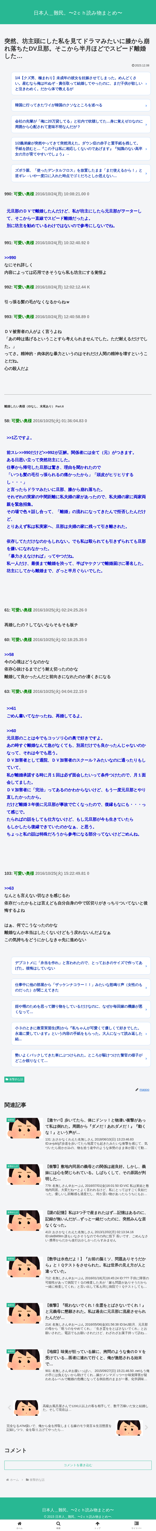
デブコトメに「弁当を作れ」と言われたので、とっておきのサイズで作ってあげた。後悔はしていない (78, 965)
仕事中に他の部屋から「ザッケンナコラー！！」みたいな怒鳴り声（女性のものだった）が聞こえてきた (78, 987)
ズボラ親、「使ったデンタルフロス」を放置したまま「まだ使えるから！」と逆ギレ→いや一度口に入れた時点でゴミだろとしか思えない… (78, 173)
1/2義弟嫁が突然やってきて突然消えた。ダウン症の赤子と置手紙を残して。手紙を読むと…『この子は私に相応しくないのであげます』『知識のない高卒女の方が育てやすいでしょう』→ (78, 148)
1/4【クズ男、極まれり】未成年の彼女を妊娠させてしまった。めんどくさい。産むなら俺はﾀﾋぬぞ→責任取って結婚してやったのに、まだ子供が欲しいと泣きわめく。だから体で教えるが (78, 83)
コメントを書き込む (78, 1466)
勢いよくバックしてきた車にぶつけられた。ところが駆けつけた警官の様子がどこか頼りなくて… (78, 1058)
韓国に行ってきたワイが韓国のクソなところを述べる (58, 105)
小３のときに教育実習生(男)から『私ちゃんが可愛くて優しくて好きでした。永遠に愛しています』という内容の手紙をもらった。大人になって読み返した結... (78, 1033)
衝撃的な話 (14, 1079)
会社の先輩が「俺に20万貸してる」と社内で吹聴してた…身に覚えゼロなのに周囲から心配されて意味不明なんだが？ (79, 124)
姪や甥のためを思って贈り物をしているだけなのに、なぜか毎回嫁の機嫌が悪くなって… (78, 1009)
